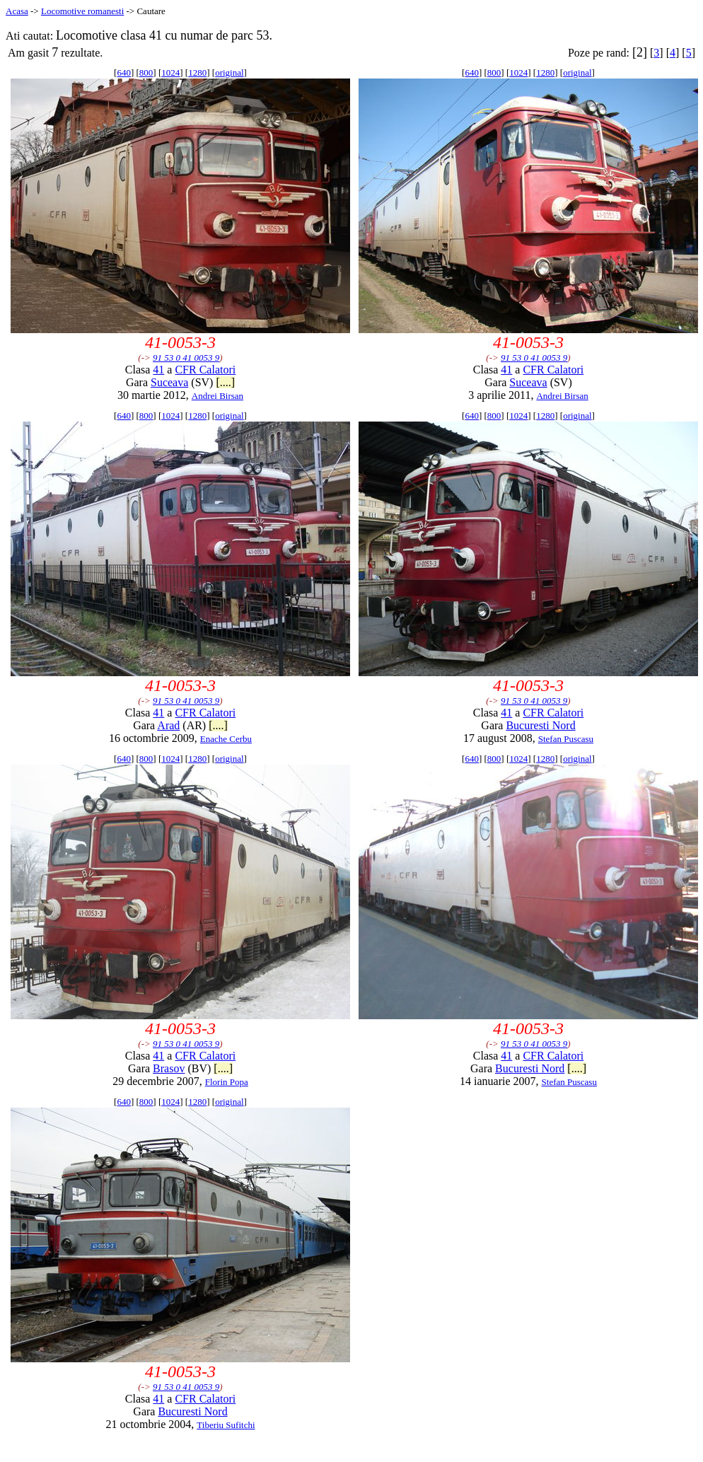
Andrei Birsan (217, 395)
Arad (168, 725)
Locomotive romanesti (82, 11)
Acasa (17, 11)
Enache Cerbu (226, 738)
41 (158, 370)
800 (146, 72)
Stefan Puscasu (565, 738)
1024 (170, 72)
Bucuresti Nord (540, 725)
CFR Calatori (205, 370)
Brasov (169, 1068)
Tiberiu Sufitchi (226, 1425)
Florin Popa (226, 1082)
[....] (225, 382)
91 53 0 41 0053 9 (186, 357)
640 (124, 72)
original (229, 72)
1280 (197, 72)
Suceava (169, 382)
